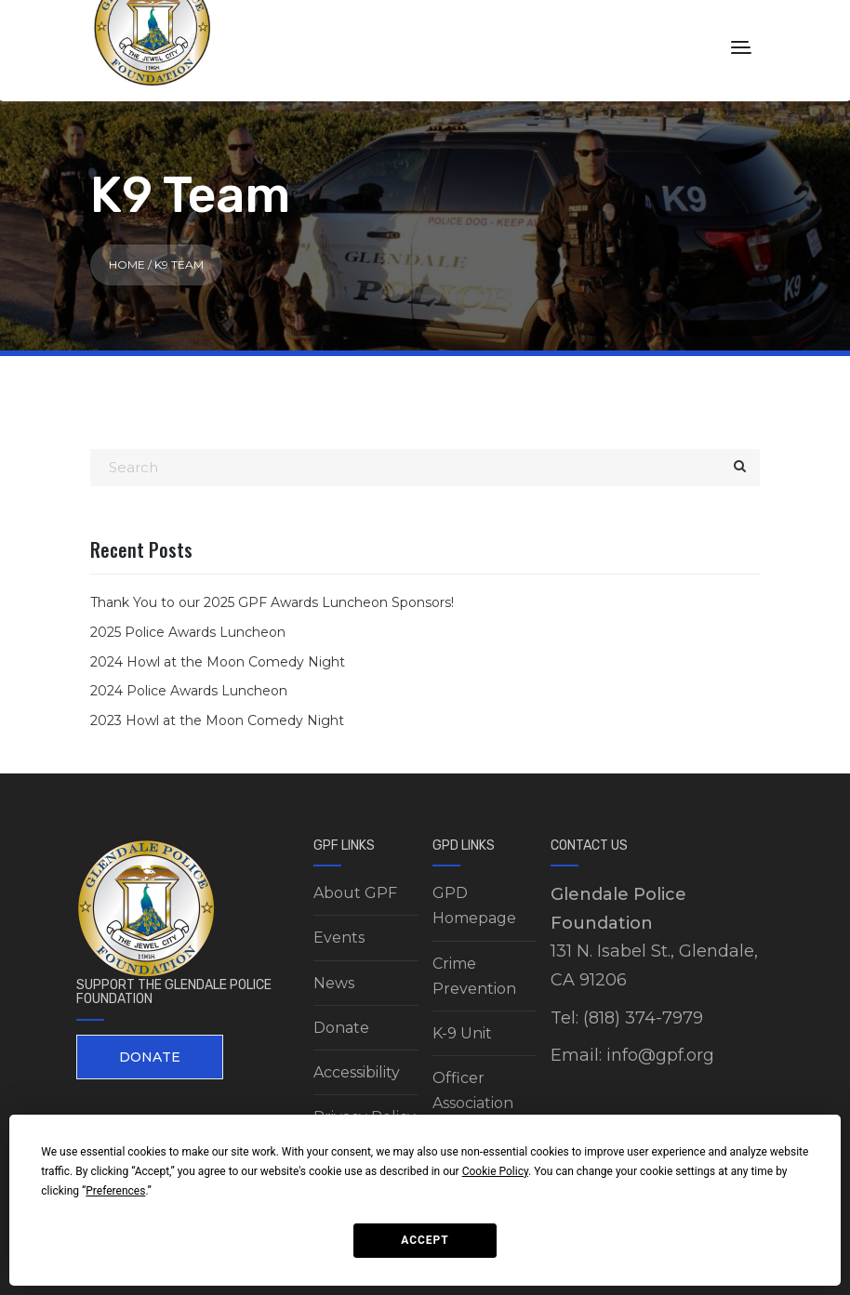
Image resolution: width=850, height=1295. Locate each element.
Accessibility (356, 1072)
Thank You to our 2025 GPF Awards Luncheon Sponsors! (272, 602)
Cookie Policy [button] (495, 1171)
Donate (341, 1028)
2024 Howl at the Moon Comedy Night (217, 662)
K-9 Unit (462, 1033)
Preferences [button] (115, 1190)
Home (127, 264)
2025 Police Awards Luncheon (188, 632)
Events (339, 937)
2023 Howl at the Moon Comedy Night (217, 720)
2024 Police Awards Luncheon (188, 690)
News (333, 983)
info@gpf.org (660, 1055)
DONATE (149, 1057)
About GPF (355, 893)
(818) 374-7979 (643, 1018)
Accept (425, 1240)
